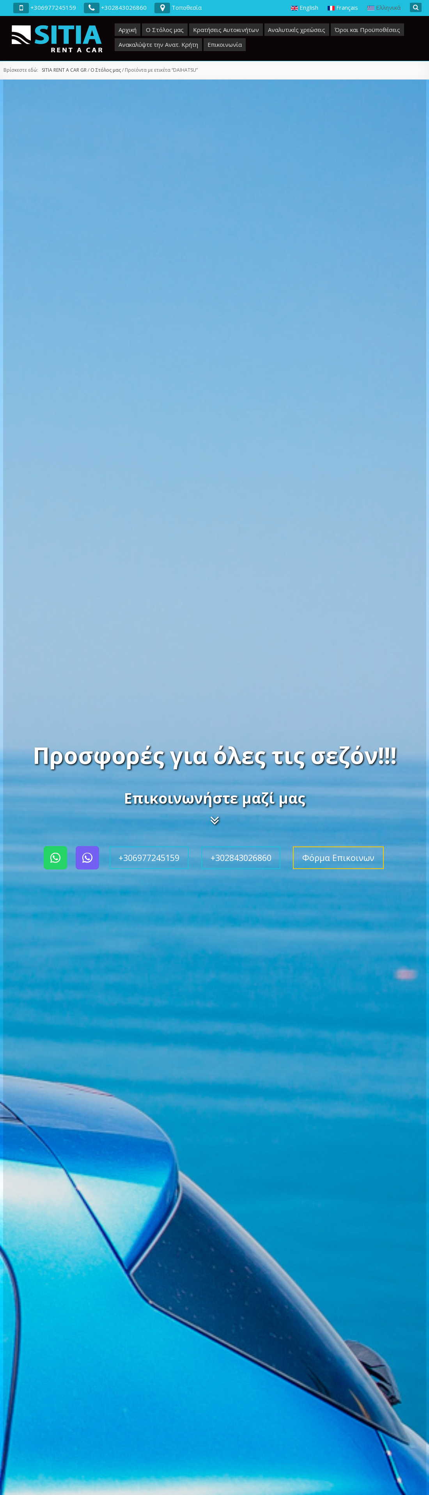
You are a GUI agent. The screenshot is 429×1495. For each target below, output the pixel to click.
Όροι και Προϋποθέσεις (367, 30)
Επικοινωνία (224, 44)
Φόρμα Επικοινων (338, 857)
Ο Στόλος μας (165, 30)
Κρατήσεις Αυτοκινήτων (226, 30)
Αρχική (127, 30)
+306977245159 (149, 857)
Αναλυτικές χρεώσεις (296, 30)
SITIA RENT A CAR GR (64, 70)
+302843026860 (241, 857)
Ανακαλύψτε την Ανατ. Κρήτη (158, 44)
